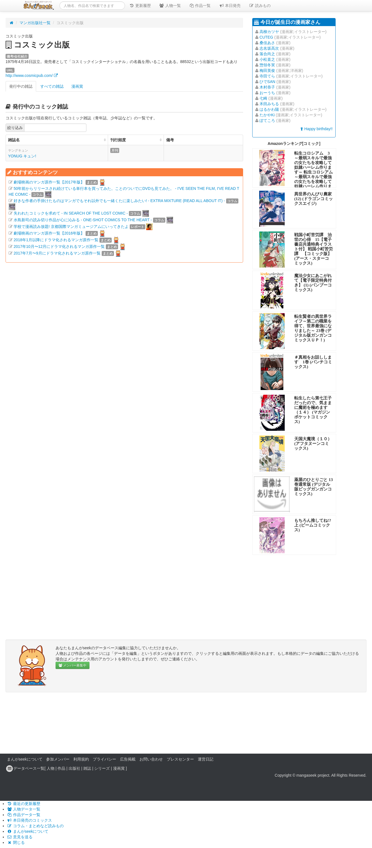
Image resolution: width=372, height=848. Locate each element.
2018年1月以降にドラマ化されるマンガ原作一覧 (56, 240)
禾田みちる (269, 104)
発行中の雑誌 (21, 86)
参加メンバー (57, 759)
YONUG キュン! (22, 156)
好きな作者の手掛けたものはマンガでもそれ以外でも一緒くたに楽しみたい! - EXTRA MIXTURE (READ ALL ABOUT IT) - (119, 200)
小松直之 (267, 59)
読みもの (260, 5)
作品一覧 (200, 5)
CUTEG (266, 37)
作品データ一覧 (23, 814)
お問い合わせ (151, 759)
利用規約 (81, 759)
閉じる (16, 842)
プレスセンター (180, 759)
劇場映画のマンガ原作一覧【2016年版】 (49, 233)
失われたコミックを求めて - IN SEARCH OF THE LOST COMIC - (71, 213)
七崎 (263, 98)
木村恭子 (267, 87)
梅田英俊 (267, 70)
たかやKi (266, 115)
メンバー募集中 (72, 665)
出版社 (74, 768)
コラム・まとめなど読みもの (35, 826)
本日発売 (230, 5)
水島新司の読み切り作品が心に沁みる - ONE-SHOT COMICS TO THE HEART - (83, 220)
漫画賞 (77, 86)
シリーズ (102, 768)
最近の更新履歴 (23, 803)
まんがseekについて (25, 759)
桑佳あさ (267, 43)
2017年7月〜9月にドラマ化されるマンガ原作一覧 (57, 253)
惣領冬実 (267, 65)
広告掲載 (128, 759)
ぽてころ (267, 120)
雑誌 (87, 768)
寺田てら (267, 76)
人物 (50, 768)
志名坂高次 (269, 48)
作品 (61, 768)
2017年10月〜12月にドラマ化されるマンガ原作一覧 (59, 246)
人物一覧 (170, 5)
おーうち (267, 92)
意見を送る (20, 837)
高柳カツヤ (269, 31)
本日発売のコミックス (29, 820)
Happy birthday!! (316, 129)
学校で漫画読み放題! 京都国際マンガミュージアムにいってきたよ (71, 226)
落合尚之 (267, 54)
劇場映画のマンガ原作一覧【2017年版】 (49, 182)
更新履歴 (140, 5)
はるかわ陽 (269, 109)
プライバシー (104, 759)
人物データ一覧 (23, 809)
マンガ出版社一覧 (35, 23)
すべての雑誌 (52, 86)
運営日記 (205, 759)
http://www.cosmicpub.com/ (32, 75)
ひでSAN (267, 81)
